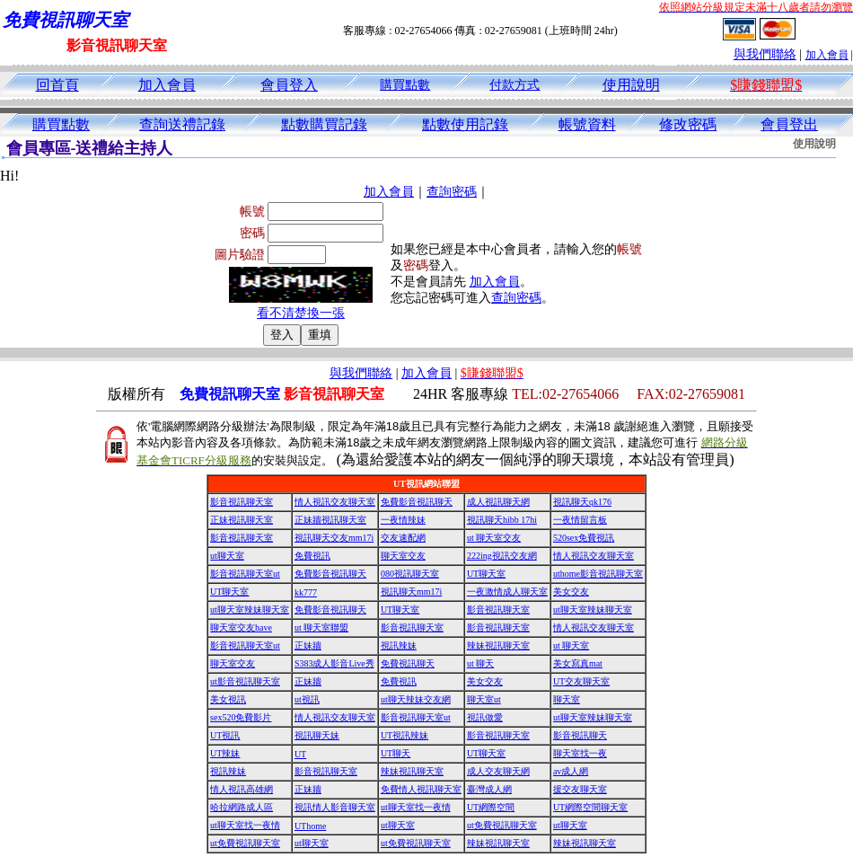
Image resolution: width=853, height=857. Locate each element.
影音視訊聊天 (580, 735)
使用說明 (631, 85)
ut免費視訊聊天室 (502, 825)
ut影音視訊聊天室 (245, 681)
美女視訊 (228, 699)
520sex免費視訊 (583, 538)
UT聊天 (395, 753)
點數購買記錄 (324, 124)
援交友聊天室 (580, 789)
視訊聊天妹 (317, 735)
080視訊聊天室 (410, 574)
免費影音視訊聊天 (417, 502)
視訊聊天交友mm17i (334, 538)
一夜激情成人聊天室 (507, 591)
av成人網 (570, 771)
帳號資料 (587, 124)
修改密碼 (688, 124)
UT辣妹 (225, 753)
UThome (311, 826)
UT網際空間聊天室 (590, 807)
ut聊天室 (227, 556)
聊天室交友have (241, 627)
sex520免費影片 (240, 717)
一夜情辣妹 (403, 520)
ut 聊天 (480, 663)
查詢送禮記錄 (182, 124)
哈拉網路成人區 (241, 807)
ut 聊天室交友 (494, 538)
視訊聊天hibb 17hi (502, 520)
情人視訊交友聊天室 (335, 502)
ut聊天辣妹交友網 (416, 699)
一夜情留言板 (580, 520)
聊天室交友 (403, 556)
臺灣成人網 (489, 789)
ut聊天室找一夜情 (416, 807)
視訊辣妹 (399, 645)
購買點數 (405, 85)
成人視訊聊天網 (498, 502)
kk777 (306, 592)
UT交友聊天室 (581, 681)
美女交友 (571, 591)
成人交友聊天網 (498, 771)
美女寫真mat (577, 663)
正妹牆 (308, 645)
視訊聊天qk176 (582, 502)
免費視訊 (312, 556)
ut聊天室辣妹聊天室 (249, 609)
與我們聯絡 (765, 54)
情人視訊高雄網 (241, 789)
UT (300, 754)
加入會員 (827, 55)
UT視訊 (225, 735)
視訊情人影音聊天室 (335, 807)
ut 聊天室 (571, 645)
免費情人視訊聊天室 (421, 789)
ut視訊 (307, 699)
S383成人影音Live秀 (334, 663)
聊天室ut (484, 699)
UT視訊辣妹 (404, 735)
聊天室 (566, 699)
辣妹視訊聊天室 (498, 645)
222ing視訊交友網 (502, 556)
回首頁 (57, 85)
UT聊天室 (486, 574)
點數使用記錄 (465, 124)
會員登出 (789, 124)
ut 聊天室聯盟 (321, 627)
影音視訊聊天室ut (245, 574)
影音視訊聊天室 (241, 502)
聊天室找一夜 (580, 753)
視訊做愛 (485, 717)
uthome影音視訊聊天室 (598, 574)
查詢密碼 (451, 192)
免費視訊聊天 (408, 663)
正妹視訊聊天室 (241, 520)
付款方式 (514, 85)
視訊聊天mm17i (411, 591)
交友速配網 (403, 538)
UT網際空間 (490, 807)
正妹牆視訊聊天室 (330, 520)
